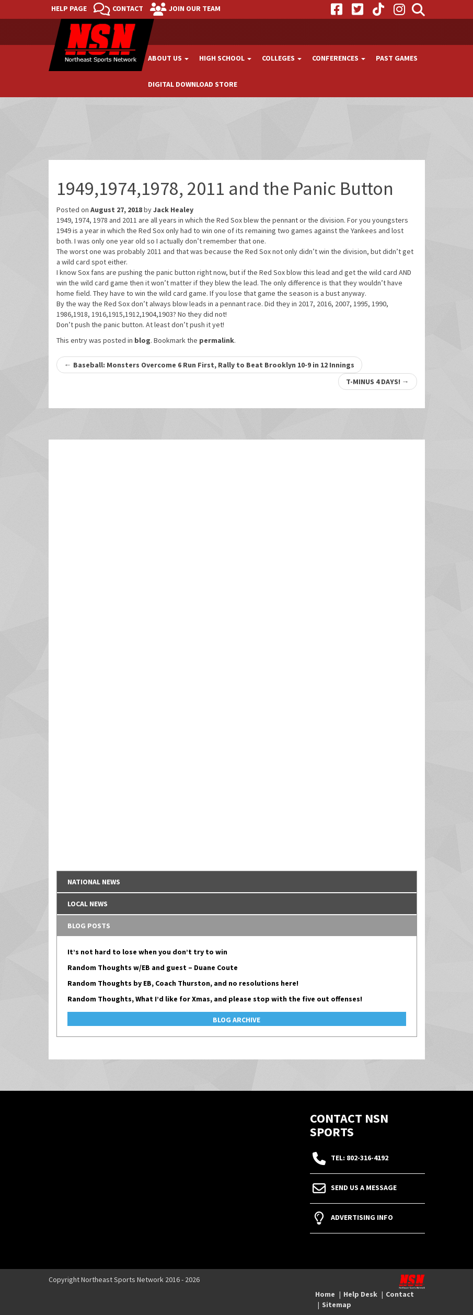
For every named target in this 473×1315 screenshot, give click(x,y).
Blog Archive (236, 1019)
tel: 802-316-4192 (359, 1158)
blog (142, 340)
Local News (87, 903)
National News (93, 881)
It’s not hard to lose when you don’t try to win (147, 951)
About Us (168, 58)
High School (225, 58)
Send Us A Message (364, 1188)
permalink (216, 340)
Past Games (397, 58)
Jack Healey (173, 209)
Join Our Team (195, 8)
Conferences (338, 58)
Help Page (69, 8)
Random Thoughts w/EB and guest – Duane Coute (152, 967)
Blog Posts (88, 925)
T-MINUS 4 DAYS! (377, 381)
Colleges (282, 58)
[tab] (237, 881)
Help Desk (360, 1294)
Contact (127, 8)
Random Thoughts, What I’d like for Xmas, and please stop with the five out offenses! (214, 998)
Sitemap (336, 1304)
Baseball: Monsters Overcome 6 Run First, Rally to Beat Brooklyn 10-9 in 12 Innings (209, 365)
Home (325, 1294)
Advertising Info (362, 1217)
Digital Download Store (192, 84)
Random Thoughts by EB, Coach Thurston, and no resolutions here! (182, 983)
